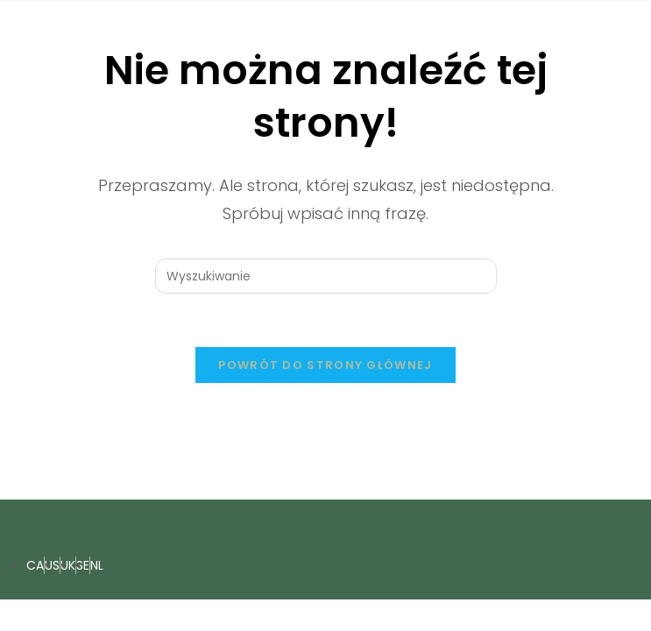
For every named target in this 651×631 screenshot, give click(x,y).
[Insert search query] (326, 276)
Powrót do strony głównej (325, 365)
